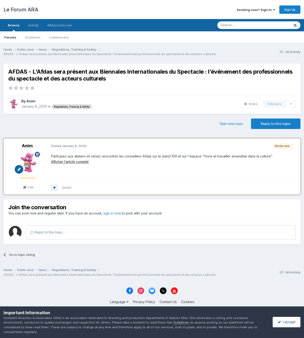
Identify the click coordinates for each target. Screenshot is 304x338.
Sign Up (289, 9)
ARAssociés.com (59, 25)
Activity (33, 25)
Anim (30, 101)
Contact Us (168, 302)
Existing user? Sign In (256, 10)
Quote (66, 187)
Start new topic (231, 124)
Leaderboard (58, 37)
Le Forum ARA (21, 9)
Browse (13, 27)
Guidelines (33, 37)
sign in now (112, 213)
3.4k (28, 187)
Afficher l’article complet (70, 162)
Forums (10, 37)
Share (250, 104)
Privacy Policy (144, 302)
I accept (286, 322)
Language (119, 302)
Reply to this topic (276, 124)
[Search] (241, 25)
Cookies (187, 302)
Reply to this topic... (47, 232)
